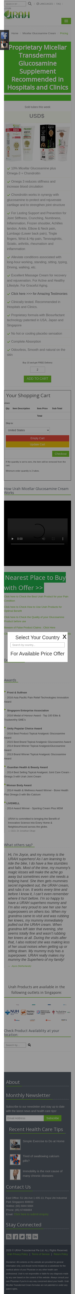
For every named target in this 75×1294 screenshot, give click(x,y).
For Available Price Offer (37, 654)
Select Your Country (37, 637)
